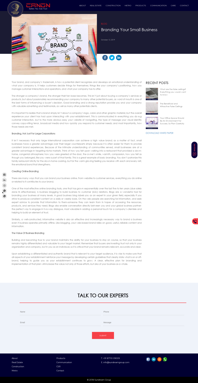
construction (113, 5)
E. (102, 362)
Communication (158, 5)
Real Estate (95, 5)
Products (140, 5)
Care (173, 5)
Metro (128, 5)
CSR (58, 366)
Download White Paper (159, 133)
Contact (184, 5)
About (82, 5)
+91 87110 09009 (111, 358)
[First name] (60, 311)
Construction (18, 366)
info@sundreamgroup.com (116, 362)
